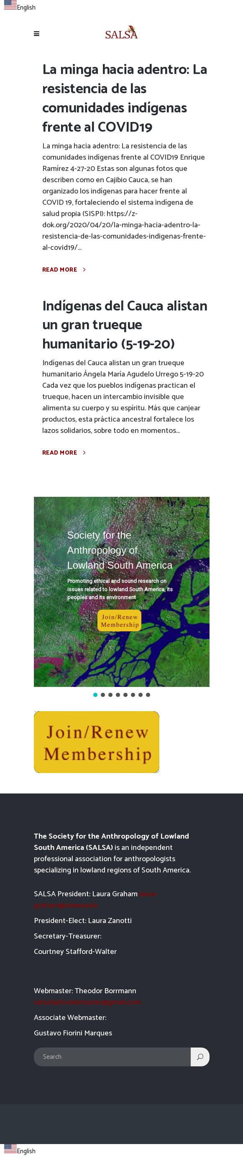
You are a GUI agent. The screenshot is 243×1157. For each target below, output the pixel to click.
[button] (122, 592)
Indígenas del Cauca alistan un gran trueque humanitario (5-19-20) (124, 325)
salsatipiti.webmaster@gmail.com (87, 1002)
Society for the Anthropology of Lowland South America (120, 550)
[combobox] (20, 6)
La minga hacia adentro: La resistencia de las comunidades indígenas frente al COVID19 (124, 98)
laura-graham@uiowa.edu (96, 900)
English (20, 8)
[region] (122, 598)
